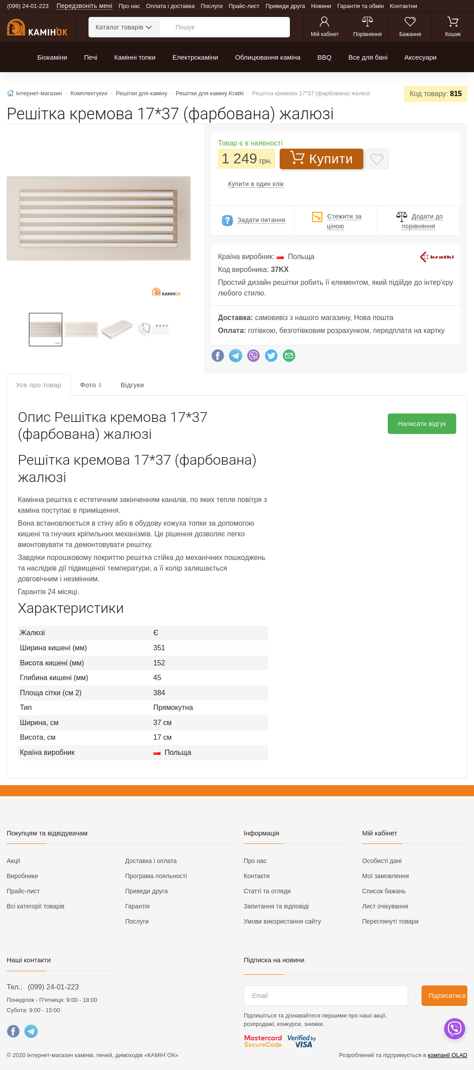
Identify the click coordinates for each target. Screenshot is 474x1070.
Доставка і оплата (151, 860)
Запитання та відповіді (276, 906)
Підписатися (447, 995)
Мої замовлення (385, 876)
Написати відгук (422, 423)
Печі (90, 57)
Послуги (212, 6)
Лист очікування (385, 906)
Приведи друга (285, 6)
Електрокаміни (195, 57)
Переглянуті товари (390, 921)
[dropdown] (454, 1029)
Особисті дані (382, 860)
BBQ (324, 57)
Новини (321, 6)
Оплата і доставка (170, 6)
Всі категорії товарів (35, 906)
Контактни (403, 6)
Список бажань (384, 891)
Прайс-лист (244, 6)
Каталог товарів (119, 27)
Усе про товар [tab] (38, 385)
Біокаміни (52, 57)
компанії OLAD (447, 1055)
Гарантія (137, 906)
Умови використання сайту (282, 921)
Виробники (22, 876)
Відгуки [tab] (132, 385)
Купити (321, 158)
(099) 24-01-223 (53, 987)
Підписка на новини (274, 960)
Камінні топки (135, 57)
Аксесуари (420, 57)
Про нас (129, 6)
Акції (13, 860)
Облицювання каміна (268, 57)
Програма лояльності (156, 876)
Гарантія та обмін (360, 6)
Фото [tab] (91, 385)
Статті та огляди (267, 891)
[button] (98, 219)
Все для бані (367, 57)
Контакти (256, 876)
